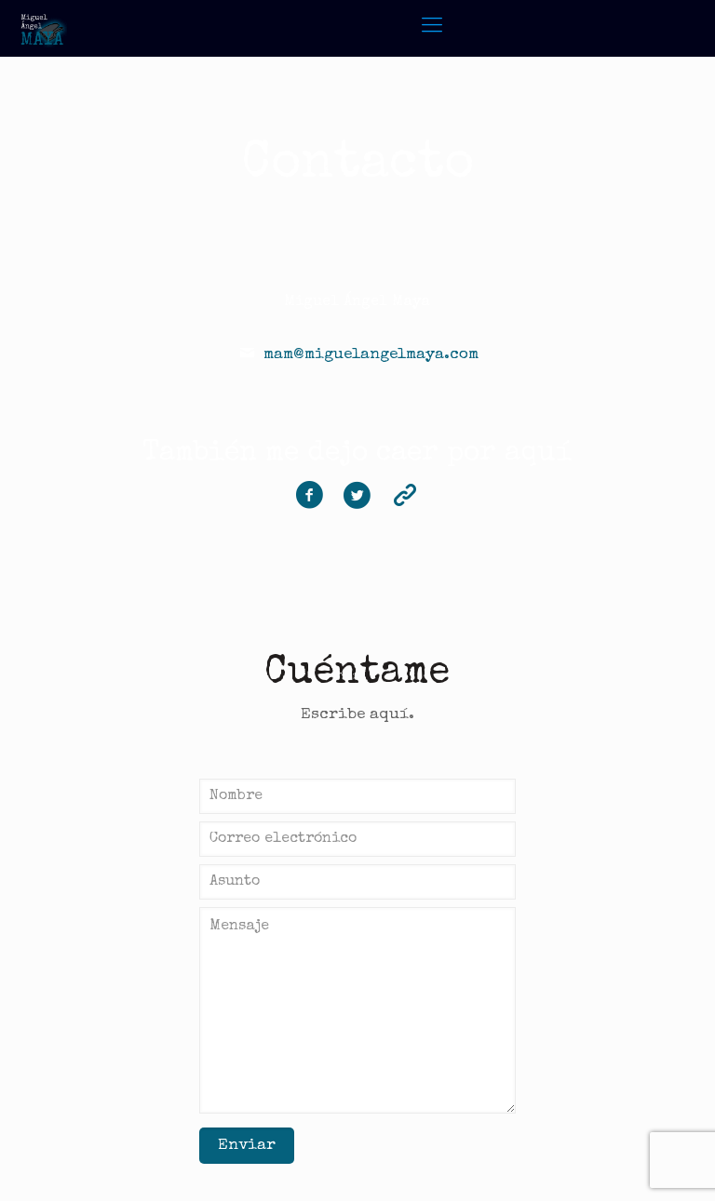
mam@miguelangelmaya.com (371, 355)
